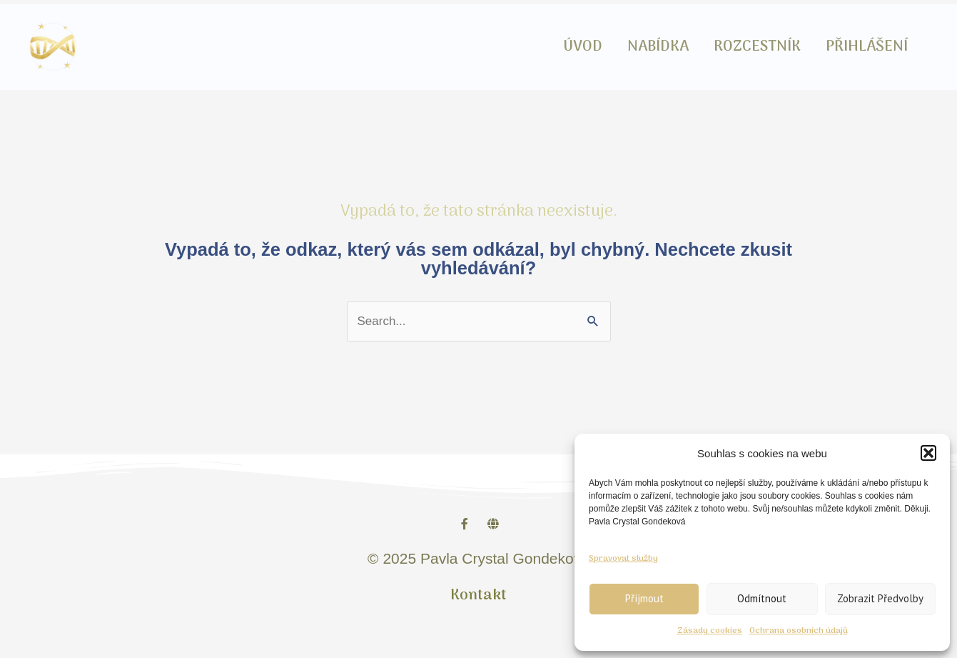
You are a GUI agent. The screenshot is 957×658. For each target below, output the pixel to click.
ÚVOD (599, 46)
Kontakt (478, 595)
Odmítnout (761, 598)
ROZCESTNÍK (764, 46)
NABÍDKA (670, 46)
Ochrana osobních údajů (798, 631)
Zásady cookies (709, 631)
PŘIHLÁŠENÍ (869, 46)
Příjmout (644, 598)
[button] (928, 453)
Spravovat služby (623, 559)
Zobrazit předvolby (880, 598)
